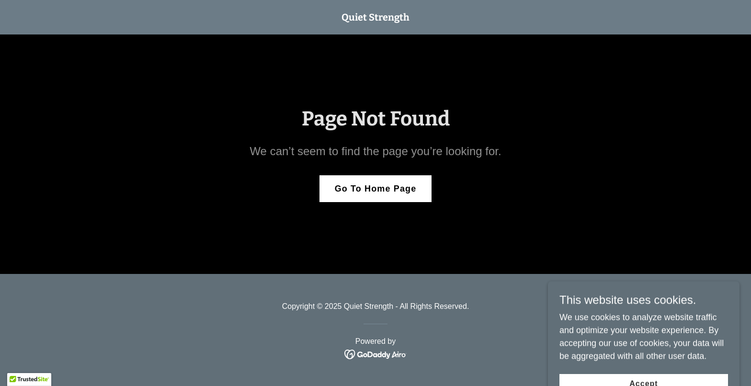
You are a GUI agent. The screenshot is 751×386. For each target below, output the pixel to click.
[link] (375, 18)
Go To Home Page (376, 188)
